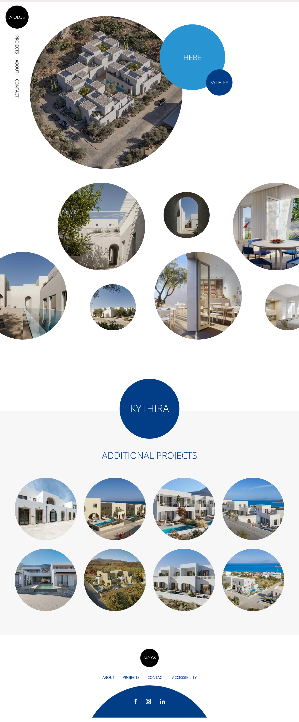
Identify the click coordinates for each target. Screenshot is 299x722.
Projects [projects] (17, 45)
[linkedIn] (162, 705)
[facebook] (135, 705)
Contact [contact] (17, 89)
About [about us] (108, 682)
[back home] (149, 662)
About (17, 67)
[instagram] (148, 705)
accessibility (184, 682)
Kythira (219, 82)
